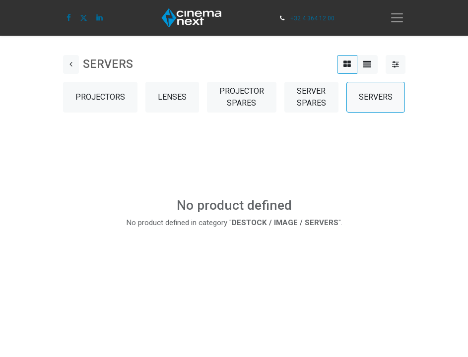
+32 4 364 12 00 (312, 18)
